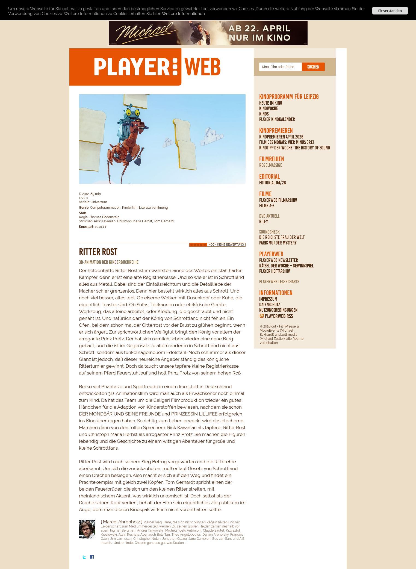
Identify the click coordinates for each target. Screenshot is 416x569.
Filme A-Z (266, 205)
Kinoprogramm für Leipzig (289, 96)
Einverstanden (390, 10)
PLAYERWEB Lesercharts (279, 281)
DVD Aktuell (269, 216)
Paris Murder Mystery (278, 242)
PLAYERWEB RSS (279, 316)
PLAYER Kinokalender (277, 119)
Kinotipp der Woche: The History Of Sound (294, 147)
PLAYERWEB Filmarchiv (278, 200)
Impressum (268, 299)
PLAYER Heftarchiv (274, 271)
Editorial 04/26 (272, 182)
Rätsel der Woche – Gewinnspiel (286, 265)
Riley (263, 221)
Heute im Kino (270, 103)
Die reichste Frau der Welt (282, 237)
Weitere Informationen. (184, 13)
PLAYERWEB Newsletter (278, 260)
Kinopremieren (276, 130)
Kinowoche (268, 108)
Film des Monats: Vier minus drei (286, 142)
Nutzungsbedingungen (278, 310)
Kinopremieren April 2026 (281, 136)
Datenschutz (269, 304)
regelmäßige (270, 165)
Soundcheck (269, 231)
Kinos (264, 113)
